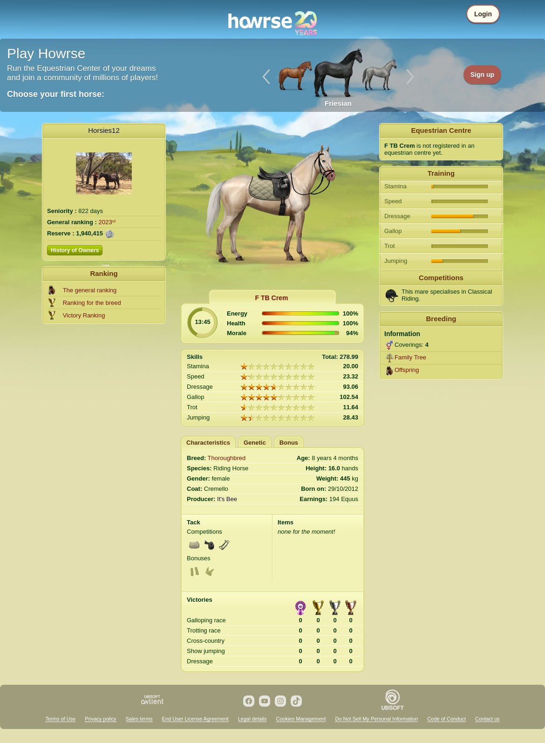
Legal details (252, 719)
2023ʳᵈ (107, 222)
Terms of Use (60, 719)
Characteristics (208, 442)
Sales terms (139, 719)
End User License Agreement (195, 719)
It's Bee (227, 498)
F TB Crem (271, 298)
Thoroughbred (227, 457)
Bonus (288, 442)
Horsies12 (104, 130)
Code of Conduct (446, 719)
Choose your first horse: (55, 94)
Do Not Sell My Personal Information (376, 719)
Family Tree (410, 357)
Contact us (487, 719)
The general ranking (90, 290)
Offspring (407, 369)
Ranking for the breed (92, 302)
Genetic (255, 442)
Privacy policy (100, 719)
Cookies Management (301, 719)
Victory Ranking (84, 315)
